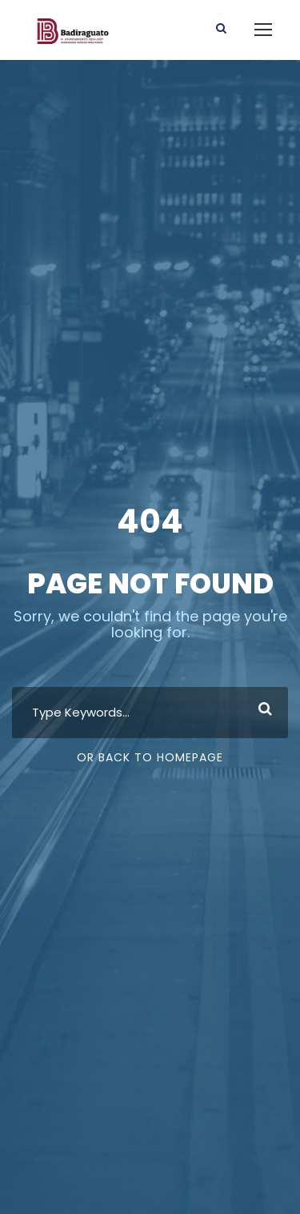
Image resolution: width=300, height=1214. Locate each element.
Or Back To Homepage (150, 757)
